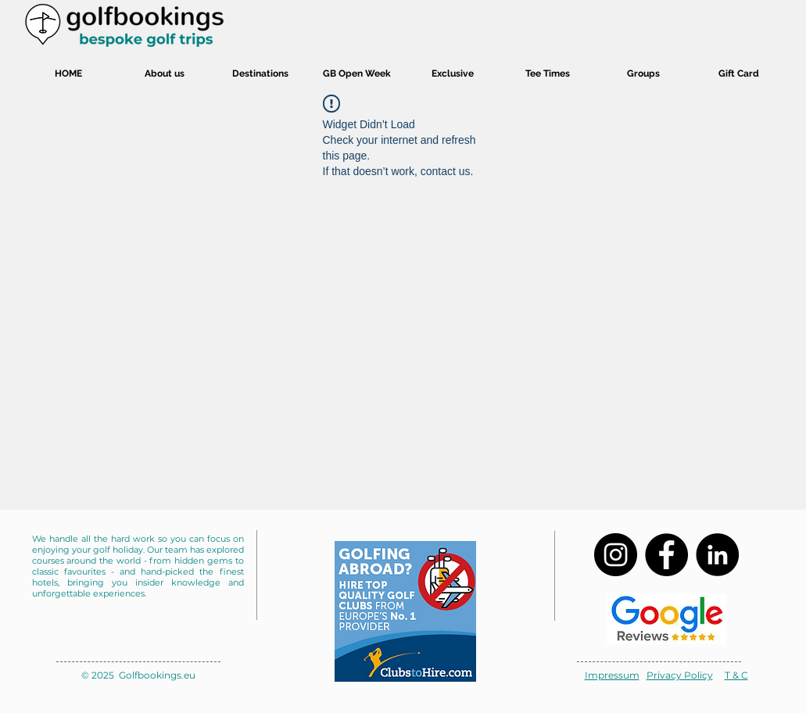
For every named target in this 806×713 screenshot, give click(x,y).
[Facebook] (666, 554)
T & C (736, 675)
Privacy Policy (680, 675)
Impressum (612, 675)
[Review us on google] (666, 618)
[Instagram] (615, 554)
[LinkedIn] (717, 554)
